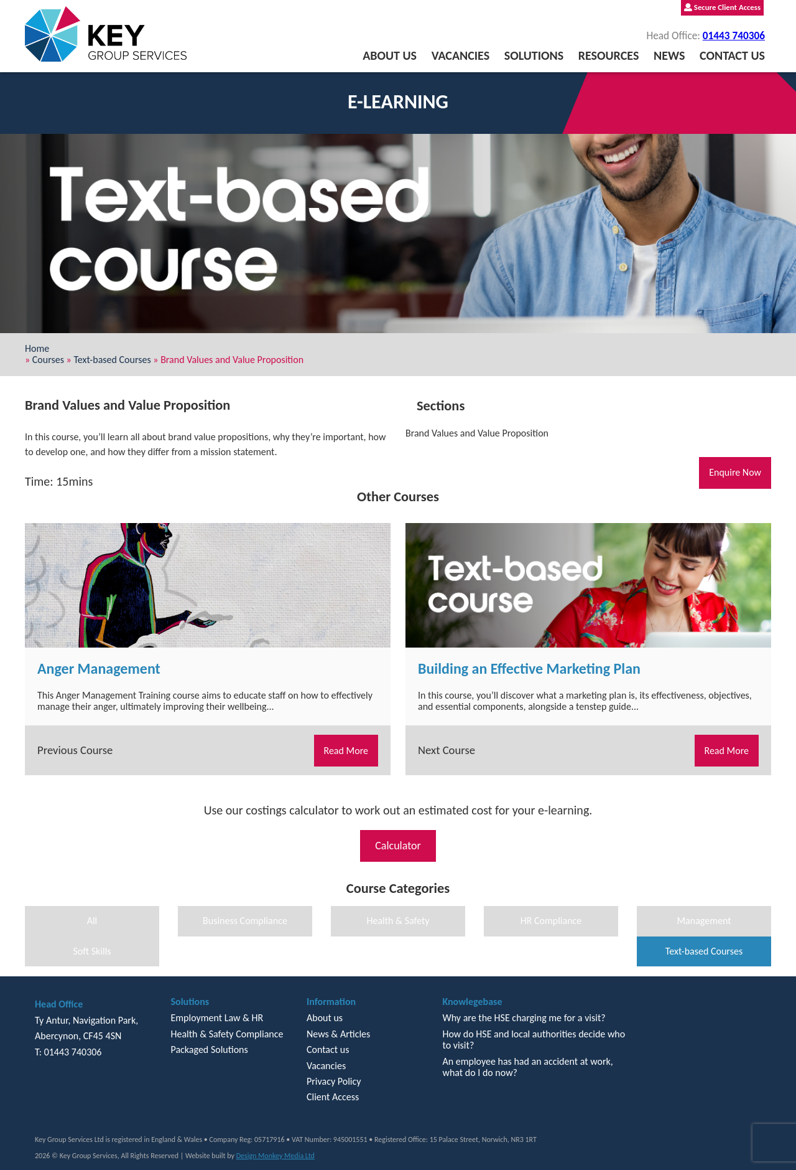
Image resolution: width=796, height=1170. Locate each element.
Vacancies (460, 55)
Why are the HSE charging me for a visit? (523, 1018)
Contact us (732, 55)
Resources (608, 55)
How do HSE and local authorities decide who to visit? (533, 1039)
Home (37, 348)
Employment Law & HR (216, 1018)
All (92, 921)
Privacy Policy (334, 1081)
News (669, 55)
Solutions (533, 55)
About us (390, 55)
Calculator (398, 845)
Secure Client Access (722, 7)
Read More (346, 751)
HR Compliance (551, 921)
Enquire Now (735, 472)
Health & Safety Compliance (226, 1034)
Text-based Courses (111, 360)
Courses (48, 360)
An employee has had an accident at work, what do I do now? (527, 1066)
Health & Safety (397, 921)
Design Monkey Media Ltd (275, 1155)
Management (704, 921)
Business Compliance (245, 921)
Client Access (333, 1097)
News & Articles (338, 1034)
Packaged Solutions (209, 1049)
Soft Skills (92, 951)
